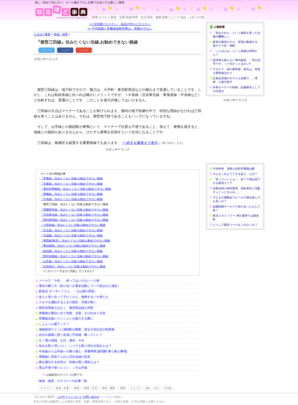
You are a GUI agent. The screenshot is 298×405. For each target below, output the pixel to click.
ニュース (174, 17)
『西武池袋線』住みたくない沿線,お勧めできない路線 (74, 256)
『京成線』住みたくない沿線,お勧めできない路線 (72, 235)
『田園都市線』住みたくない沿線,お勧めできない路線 (74, 209)
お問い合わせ (91, 396)
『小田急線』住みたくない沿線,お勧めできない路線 (73, 225)
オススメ (104, 17)
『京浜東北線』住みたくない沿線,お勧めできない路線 (74, 214)
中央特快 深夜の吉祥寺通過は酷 (234, 168)
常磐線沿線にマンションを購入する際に (66, 318)
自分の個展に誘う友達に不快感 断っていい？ (70, 335)
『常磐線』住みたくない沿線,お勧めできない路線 (72, 178)
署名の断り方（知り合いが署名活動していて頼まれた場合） (80, 286)
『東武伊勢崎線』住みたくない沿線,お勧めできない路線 (76, 189)
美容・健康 (154, 17)
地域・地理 (61, 34)
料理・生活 (139, 17)
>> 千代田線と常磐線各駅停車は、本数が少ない (120, 28)
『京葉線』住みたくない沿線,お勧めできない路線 (72, 183)
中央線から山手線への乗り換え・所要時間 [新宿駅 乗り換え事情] (83, 351)
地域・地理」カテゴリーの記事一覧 (63, 381)
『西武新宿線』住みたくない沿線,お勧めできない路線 (74, 219)
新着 (95, 17)
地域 (128, 17)
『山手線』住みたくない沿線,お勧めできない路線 (72, 261)
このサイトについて (69, 396)
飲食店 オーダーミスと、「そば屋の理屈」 (68, 291)
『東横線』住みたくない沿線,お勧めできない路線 (72, 194)
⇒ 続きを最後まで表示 (140, 143)
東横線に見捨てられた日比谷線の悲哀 (64, 356)
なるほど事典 (42, 34)
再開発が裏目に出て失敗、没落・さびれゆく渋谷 (72, 313)
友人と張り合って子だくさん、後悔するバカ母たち (73, 297)
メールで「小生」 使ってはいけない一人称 (69, 280)
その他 (200, 17)
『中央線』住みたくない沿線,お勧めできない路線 (72, 199)
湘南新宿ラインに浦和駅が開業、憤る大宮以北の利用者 (77, 329)
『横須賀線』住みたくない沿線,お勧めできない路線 (73, 245)
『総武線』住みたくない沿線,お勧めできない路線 (72, 251)
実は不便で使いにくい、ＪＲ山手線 (63, 367)
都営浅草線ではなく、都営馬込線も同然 (66, 308)
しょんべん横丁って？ (54, 324)
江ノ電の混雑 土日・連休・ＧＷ (61, 340)
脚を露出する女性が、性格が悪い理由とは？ (69, 362)
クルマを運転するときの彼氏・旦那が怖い (67, 302)
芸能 (165, 17)
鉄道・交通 (118, 17)
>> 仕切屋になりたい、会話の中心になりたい (120, 24)
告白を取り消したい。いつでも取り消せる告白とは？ (75, 345)
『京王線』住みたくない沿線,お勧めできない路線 (72, 230)
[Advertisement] (118, 72)
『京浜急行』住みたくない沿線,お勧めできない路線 (73, 266)
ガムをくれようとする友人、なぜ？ (235, 174)
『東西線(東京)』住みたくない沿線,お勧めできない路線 (75, 240)
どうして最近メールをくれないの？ (235, 224)
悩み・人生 (188, 17)
